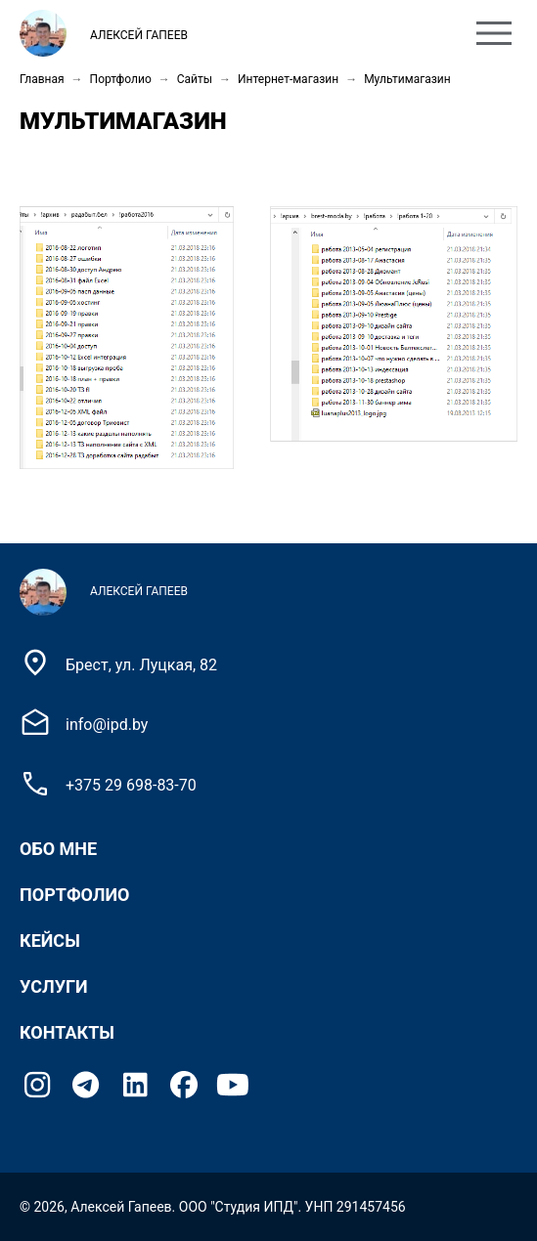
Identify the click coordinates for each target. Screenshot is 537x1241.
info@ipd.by (107, 724)
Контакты (67, 1032)
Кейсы (50, 940)
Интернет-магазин (288, 79)
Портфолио (121, 79)
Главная (42, 79)
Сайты (194, 79)
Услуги (54, 986)
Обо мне (58, 848)
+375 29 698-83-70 (131, 785)
